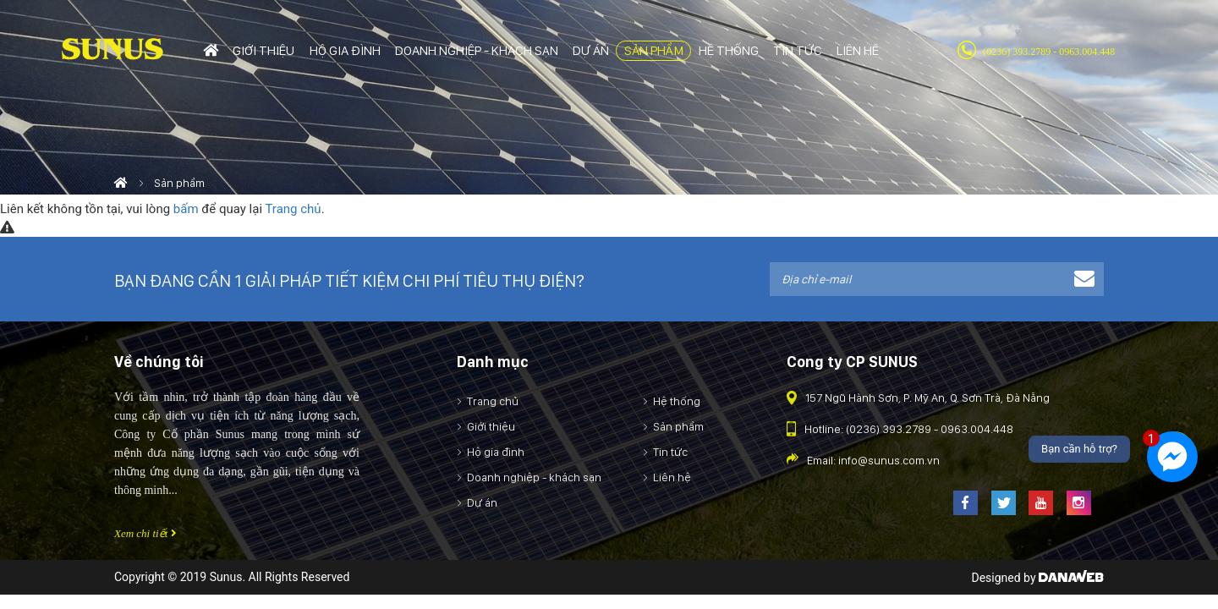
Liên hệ (672, 477)
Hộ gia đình (495, 451)
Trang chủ (293, 209)
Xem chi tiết (145, 533)
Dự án (482, 502)
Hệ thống (676, 401)
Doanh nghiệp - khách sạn (534, 477)
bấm (186, 209)
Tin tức (670, 451)
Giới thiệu (491, 426)
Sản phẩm (678, 426)
